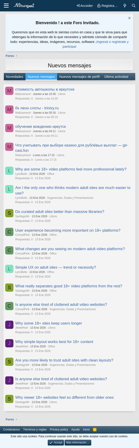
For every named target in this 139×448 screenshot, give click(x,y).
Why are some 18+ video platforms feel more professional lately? (70, 169)
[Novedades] (124, 5)
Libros (62, 94)
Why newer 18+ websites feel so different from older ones (64, 397)
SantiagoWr (22, 216)
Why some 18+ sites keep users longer (48, 323)
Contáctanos (11, 429)
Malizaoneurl (23, 94)
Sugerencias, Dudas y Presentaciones (70, 197)
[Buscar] (133, 5)
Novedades (14, 77)
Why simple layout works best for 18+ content (54, 342)
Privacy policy (59, 429)
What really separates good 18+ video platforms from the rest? (68, 286)
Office (50, 174)
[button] (6, 5)
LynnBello (21, 174)
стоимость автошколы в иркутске (44, 89)
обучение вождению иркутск (40, 126)
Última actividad (116, 77)
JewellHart (21, 327)
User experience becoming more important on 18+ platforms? (68, 230)
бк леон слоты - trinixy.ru (37, 108)
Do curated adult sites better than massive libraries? (59, 212)
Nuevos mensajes (41, 77)
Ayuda (75, 429)
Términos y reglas (35, 429)
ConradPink (22, 234)
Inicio (86, 429)
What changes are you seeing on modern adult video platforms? (70, 249)
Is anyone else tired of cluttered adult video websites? (61, 304)
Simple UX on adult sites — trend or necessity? (55, 267)
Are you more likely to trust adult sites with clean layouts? (64, 360)
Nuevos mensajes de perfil (79, 77)
